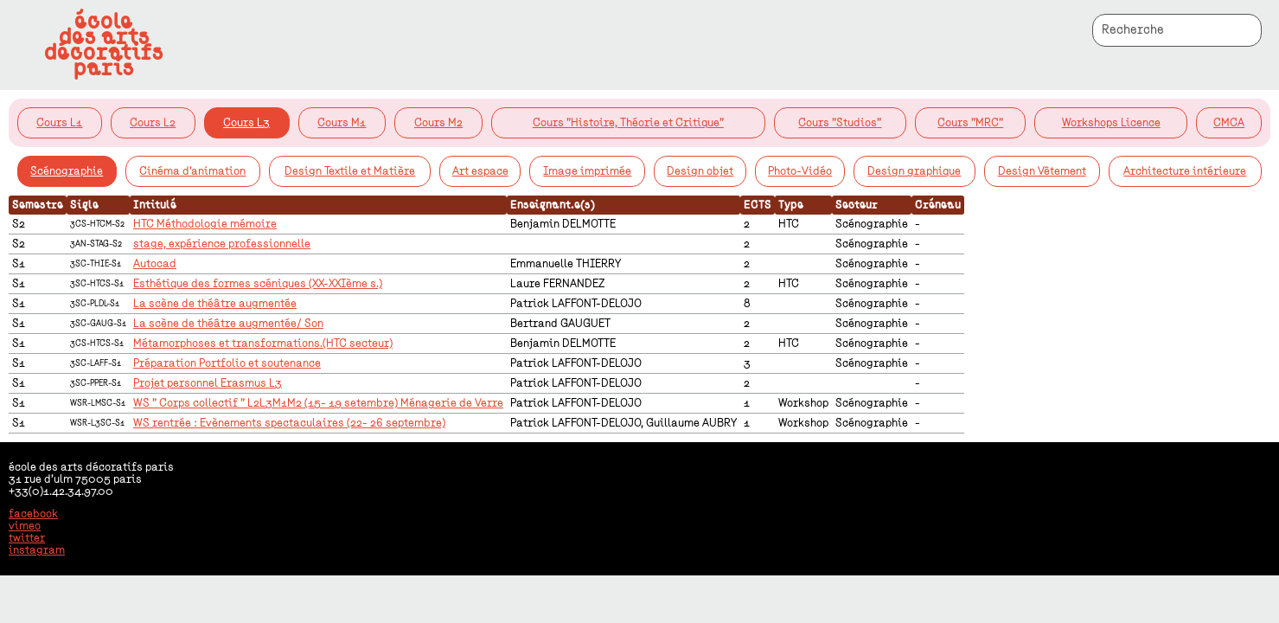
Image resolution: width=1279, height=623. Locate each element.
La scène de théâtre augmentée (215, 304)
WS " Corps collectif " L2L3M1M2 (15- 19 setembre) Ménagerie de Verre (318, 403)
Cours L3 (246, 123)
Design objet (700, 171)
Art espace (480, 171)
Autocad (154, 264)
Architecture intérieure (1184, 171)
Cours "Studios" (839, 123)
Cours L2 (153, 123)
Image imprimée (587, 171)
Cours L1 (59, 123)
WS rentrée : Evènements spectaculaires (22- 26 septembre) (289, 423)
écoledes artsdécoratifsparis (103, 45)
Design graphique (914, 171)
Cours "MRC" (970, 123)
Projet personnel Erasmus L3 (207, 383)
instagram (37, 550)
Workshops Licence (1111, 123)
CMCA (1228, 123)
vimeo (25, 526)
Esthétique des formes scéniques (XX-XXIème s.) (257, 284)
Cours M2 (438, 123)
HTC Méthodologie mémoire (205, 224)
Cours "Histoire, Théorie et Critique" (628, 123)
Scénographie (66, 171)
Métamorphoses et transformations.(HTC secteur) (263, 343)
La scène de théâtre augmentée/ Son (228, 323)
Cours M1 (341, 123)
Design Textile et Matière (350, 171)
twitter (27, 538)
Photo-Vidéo (800, 171)
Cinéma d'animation (192, 171)
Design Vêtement (1042, 171)
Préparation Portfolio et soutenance (227, 363)
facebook (33, 514)
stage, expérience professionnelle (221, 244)
